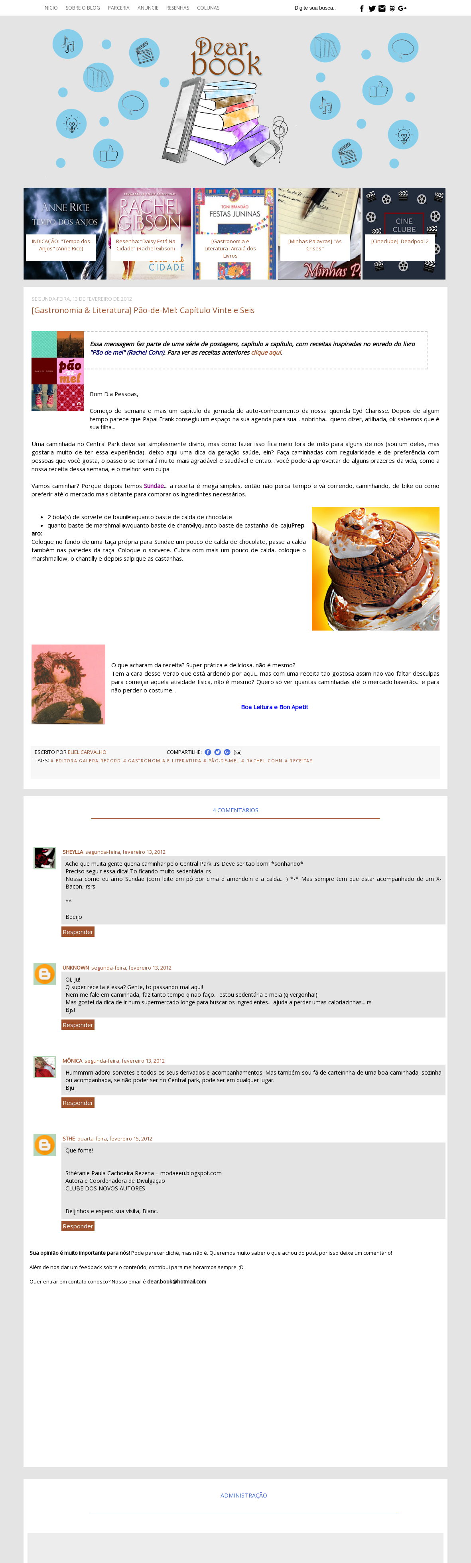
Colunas (208, 7)
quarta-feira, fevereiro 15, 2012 (114, 1138)
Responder (78, 932)
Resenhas (177, 7)
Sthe (69, 1138)
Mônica (72, 1060)
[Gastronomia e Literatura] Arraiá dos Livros (230, 248)
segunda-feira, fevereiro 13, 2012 (125, 851)
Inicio (50, 7)
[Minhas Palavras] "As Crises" (315, 245)
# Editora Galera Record (86, 761)
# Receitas (299, 761)
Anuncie (148, 7)
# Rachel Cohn (261, 761)
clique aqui (266, 352)
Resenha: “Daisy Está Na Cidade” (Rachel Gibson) (145, 245)
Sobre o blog (83, 7)
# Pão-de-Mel (221, 761)
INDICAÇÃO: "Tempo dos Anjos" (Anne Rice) (61, 245)
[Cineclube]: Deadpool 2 (400, 241)
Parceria (119, 7)
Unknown (76, 967)
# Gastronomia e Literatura (162, 761)
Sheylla (73, 851)
